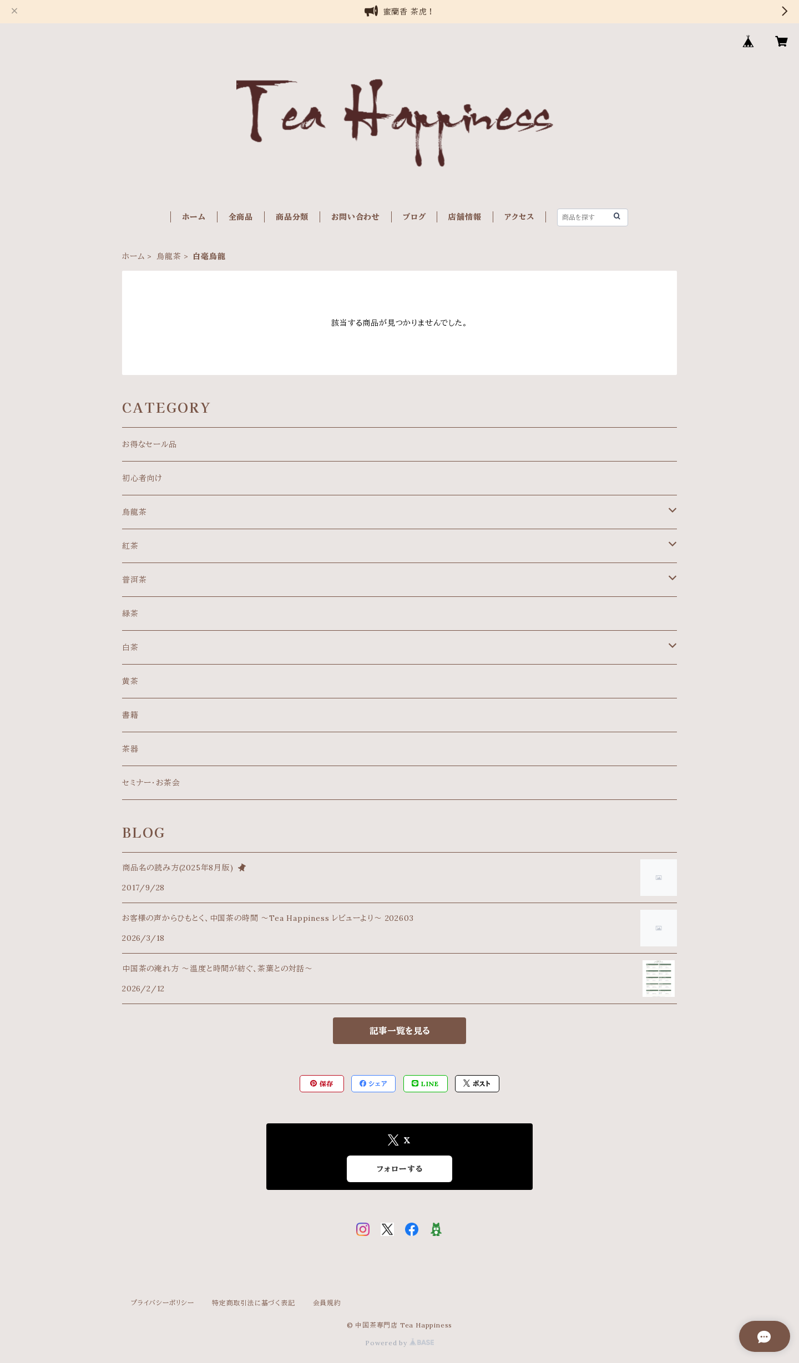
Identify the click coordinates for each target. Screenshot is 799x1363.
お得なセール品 (149, 444)
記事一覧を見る (400, 1030)
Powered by (399, 1343)
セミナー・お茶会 (151, 783)
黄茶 (130, 681)
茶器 (130, 749)
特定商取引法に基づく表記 (253, 1303)
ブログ (414, 217)
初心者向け (142, 478)
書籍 (130, 715)
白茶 (130, 647)
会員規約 (327, 1303)
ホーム (193, 217)
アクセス (519, 217)
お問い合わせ (355, 217)
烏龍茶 (168, 256)
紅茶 (130, 546)
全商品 (241, 217)
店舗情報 (464, 217)
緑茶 (130, 614)
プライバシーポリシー (162, 1303)
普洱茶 (134, 580)
